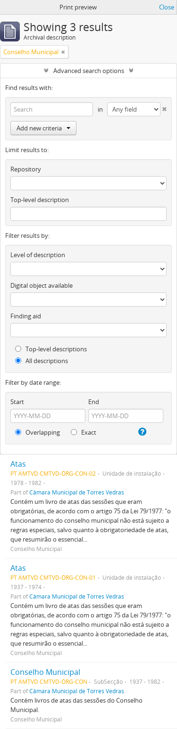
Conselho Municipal (45, 672)
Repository (25, 169)
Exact (83, 432)
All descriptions (41, 360)
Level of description (37, 255)
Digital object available (41, 285)
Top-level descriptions (51, 349)
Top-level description (39, 199)
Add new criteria (43, 128)
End (93, 401)
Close (166, 7)
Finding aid (25, 316)
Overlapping (37, 432)
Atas (18, 464)
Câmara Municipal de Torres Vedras (76, 492)
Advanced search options (88, 70)
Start (17, 401)
